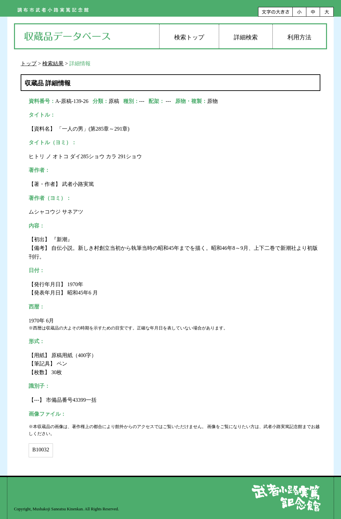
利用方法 (299, 37)
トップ (29, 63)
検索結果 (53, 63)
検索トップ (189, 37)
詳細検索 (246, 37)
